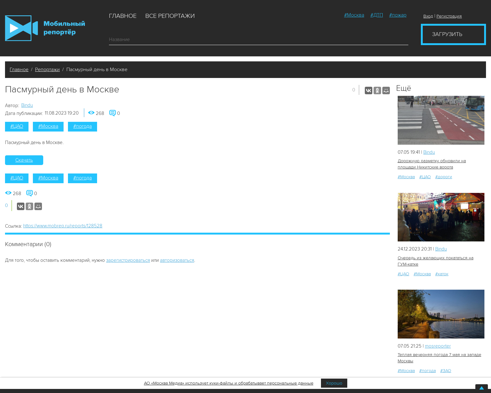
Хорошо (334, 383)
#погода (82, 126)
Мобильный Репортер (45, 28)
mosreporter (438, 346)
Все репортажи (170, 16)
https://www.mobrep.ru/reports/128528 (62, 226)
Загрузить (447, 34)
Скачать (24, 160)
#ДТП (376, 15)
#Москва (354, 15)
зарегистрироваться (128, 260)
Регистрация (449, 16)
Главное (123, 16)
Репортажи (47, 69)
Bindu (27, 105)
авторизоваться (177, 260)
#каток (441, 274)
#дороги (443, 176)
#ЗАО (445, 370)
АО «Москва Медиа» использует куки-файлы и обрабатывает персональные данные (228, 383)
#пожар (397, 15)
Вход (428, 16)
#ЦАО (16, 126)
